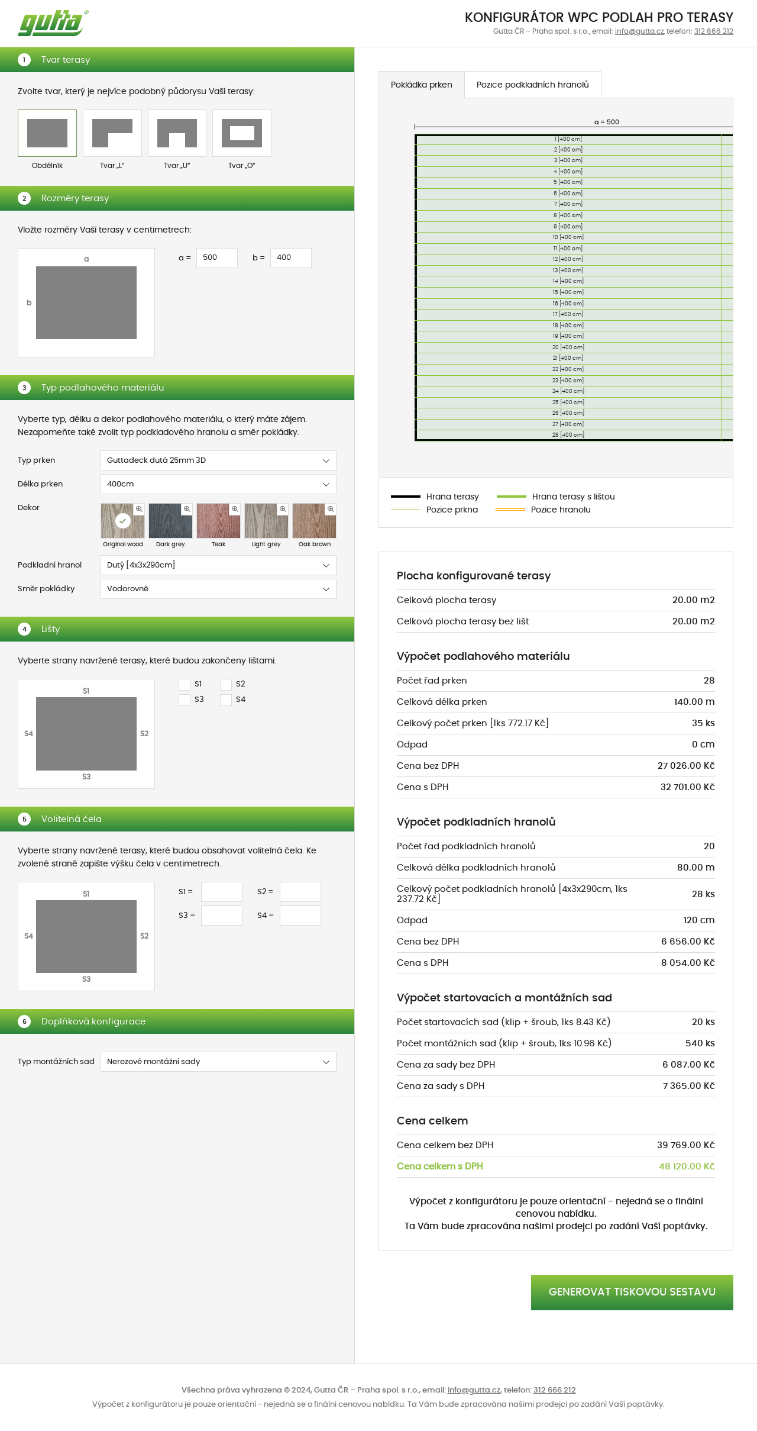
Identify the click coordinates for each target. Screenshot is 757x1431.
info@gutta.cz (639, 31)
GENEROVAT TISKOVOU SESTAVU (632, 1292)
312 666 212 (713, 31)
